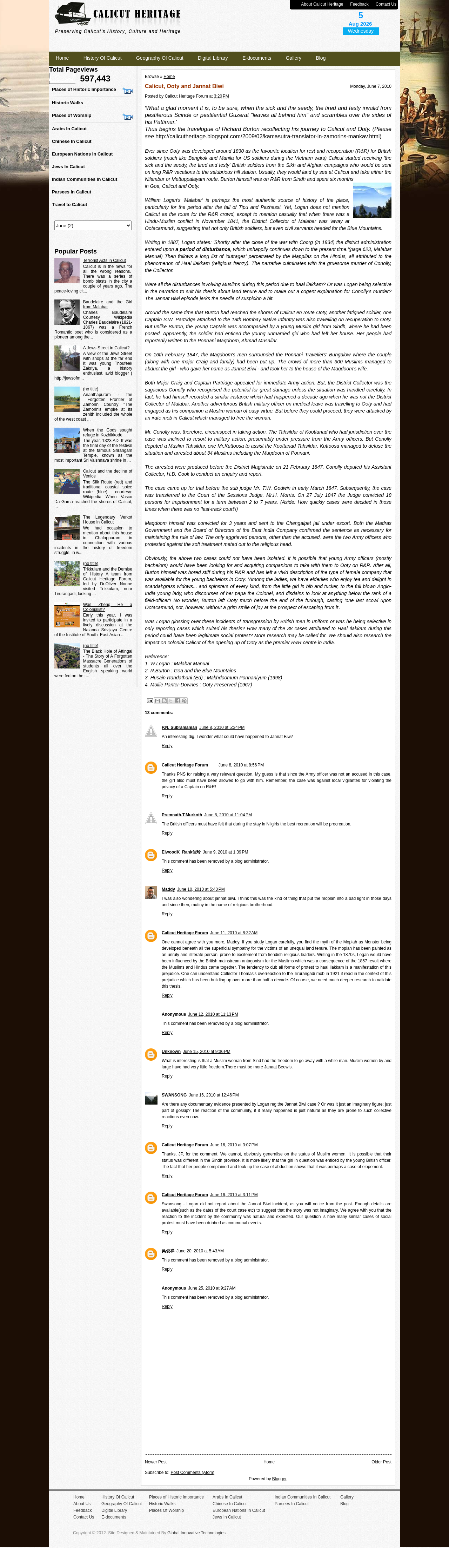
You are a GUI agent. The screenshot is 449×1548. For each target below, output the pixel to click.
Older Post (381, 1462)
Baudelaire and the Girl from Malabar (107, 304)
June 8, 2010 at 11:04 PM (228, 814)
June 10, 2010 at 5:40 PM (201, 889)
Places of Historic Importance (84, 89)
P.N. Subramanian (179, 727)
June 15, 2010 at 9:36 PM (206, 1051)
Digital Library (213, 58)
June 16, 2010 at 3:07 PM (234, 1144)
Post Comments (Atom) (192, 1472)
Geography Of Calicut (159, 58)
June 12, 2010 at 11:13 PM (213, 1014)
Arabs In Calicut (69, 128)
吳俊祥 (168, 1251)
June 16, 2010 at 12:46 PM (214, 1095)
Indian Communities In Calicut (84, 179)
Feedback (359, 4)
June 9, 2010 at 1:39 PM (225, 852)
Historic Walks (67, 102)
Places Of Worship (166, 1510)
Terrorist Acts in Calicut (104, 260)
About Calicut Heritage (322, 4)
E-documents (256, 58)
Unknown (171, 1051)
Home (62, 58)
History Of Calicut (102, 58)
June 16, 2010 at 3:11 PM (234, 1194)
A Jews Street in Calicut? (106, 347)
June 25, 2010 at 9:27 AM (211, 1288)
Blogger (279, 1478)
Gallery (293, 58)
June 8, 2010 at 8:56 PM (241, 765)
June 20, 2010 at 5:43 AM (200, 1251)
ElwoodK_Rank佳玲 (181, 852)
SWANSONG (174, 1095)
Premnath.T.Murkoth (182, 814)
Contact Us (386, 4)
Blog (321, 58)
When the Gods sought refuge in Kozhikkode (107, 432)
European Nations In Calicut (82, 154)
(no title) (90, 389)
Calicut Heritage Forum (185, 765)
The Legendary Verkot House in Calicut (107, 520)
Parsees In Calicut (71, 192)
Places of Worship (71, 115)
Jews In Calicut (68, 166)
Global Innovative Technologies (196, 1532)
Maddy (168, 889)
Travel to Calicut (69, 204)
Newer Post (156, 1462)
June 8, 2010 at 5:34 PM (221, 727)
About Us (82, 1503)
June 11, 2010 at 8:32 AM (233, 932)
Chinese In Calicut (72, 141)
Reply (167, 745)
